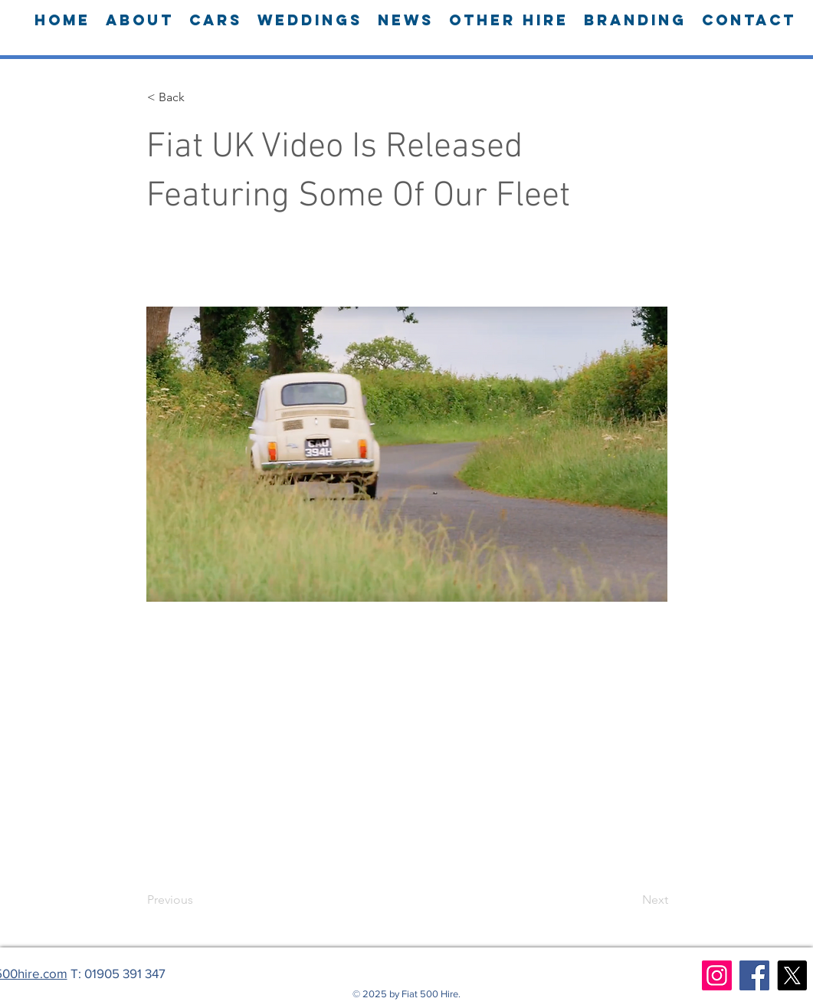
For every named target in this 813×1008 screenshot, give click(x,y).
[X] (792, 975)
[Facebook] (754, 975)
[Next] (630, 900)
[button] (197, 97)
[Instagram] (717, 975)
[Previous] (197, 900)
